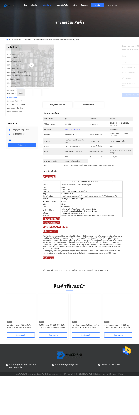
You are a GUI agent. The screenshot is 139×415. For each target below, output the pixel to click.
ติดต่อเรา (84, 5)
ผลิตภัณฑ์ (47, 5)
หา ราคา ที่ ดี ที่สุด (99, 95)
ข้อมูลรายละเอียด (57, 105)
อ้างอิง (97, 5)
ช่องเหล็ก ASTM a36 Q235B (97, 300)
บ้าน (25, 5)
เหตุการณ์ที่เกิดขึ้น (61, 5)
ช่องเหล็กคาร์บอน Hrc (77, 300)
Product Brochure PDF (72, 129)
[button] (13, 343)
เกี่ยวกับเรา (35, 5)
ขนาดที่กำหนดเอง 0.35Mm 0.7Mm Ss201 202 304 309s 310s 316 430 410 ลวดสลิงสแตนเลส (20, 356)
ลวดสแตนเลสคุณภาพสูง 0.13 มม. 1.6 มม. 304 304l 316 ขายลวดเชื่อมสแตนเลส (118, 356)
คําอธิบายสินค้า (89, 105)
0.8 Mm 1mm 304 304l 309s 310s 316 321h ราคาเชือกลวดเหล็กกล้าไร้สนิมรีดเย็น (53, 356)
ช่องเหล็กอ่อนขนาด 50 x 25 (57, 300)
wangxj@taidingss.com (20, 130)
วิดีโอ (75, 5)
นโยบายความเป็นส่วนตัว (36, 404)
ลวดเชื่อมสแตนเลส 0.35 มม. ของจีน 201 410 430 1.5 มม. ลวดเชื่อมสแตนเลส (85, 356)
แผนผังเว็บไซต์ (21, 404)
